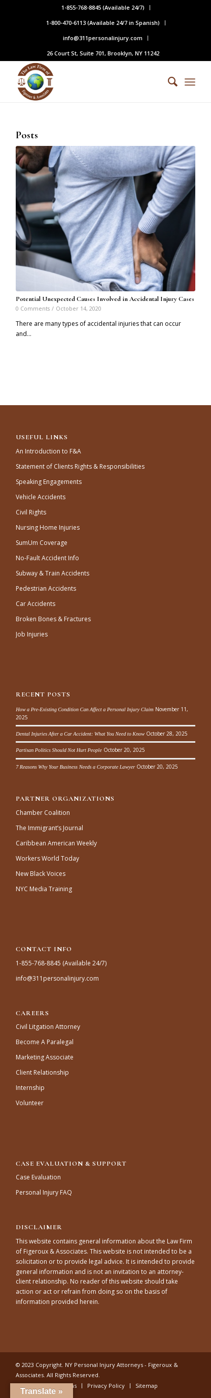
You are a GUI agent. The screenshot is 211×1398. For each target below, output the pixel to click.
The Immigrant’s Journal (49, 828)
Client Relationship (42, 1072)
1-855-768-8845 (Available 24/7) (103, 7)
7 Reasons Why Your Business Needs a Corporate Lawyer (75, 767)
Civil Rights (31, 512)
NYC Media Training (44, 889)
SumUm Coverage (41, 542)
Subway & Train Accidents (52, 573)
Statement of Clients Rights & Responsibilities (80, 466)
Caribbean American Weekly (56, 843)
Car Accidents (35, 603)
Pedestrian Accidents (46, 588)
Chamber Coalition (43, 812)
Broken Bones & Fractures (53, 619)
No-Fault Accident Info (47, 558)
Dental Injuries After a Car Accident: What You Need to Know (80, 734)
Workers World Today (47, 858)
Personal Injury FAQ (44, 1192)
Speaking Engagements (49, 481)
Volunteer (30, 1103)
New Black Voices (40, 873)
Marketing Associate (45, 1057)
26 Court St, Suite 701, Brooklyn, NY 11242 (103, 53)
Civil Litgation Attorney (48, 1026)
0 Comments (33, 308)
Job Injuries (32, 634)
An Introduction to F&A (48, 451)
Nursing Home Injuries (48, 527)
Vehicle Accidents (40, 497)
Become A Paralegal (45, 1042)
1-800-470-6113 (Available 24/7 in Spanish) (103, 22)
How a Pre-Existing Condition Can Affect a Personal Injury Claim (84, 709)
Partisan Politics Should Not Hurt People (59, 750)
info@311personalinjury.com (103, 38)
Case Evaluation (38, 1177)
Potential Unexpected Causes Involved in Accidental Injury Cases (105, 299)
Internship (30, 1087)
